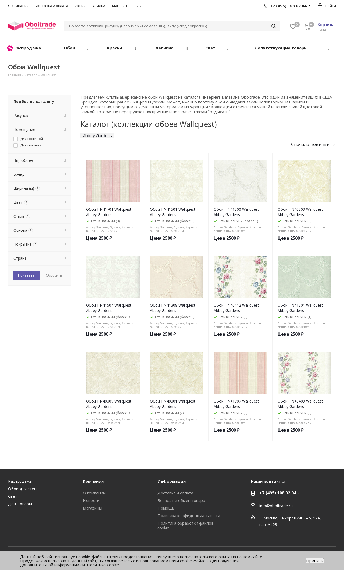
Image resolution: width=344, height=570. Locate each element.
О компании (94, 493)
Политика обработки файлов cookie (185, 525)
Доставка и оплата (175, 493)
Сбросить (54, 275)
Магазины (92, 508)
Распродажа (20, 481)
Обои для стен (22, 488)
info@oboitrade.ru (276, 505)
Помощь (165, 508)
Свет (12, 496)
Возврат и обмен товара (181, 500)
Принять (314, 560)
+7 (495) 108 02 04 (277, 493)
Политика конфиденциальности (188, 515)
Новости (91, 500)
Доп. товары (20, 503)
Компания (93, 481)
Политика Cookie (103, 564)
